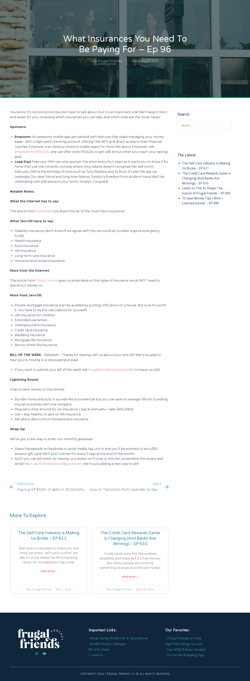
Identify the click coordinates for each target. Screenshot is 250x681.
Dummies (43, 211)
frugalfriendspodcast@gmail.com (56, 464)
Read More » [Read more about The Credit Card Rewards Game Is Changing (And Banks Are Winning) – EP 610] (130, 576)
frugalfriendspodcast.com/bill (111, 370)
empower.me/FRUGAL (32, 152)
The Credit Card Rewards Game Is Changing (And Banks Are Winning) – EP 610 (130, 538)
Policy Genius (47, 280)
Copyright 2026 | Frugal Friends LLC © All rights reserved (125, 674)
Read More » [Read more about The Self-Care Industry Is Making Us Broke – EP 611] (49, 571)
